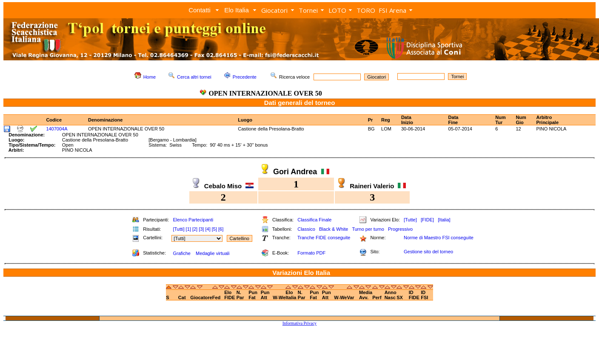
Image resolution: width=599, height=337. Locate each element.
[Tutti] (178, 229)
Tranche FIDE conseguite (323, 237)
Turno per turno (368, 229)
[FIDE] (427, 219)
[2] (194, 229)
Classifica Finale (314, 219)
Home (149, 76)
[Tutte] (410, 219)
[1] (188, 229)
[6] (220, 229)
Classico (306, 229)
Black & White (333, 229)
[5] (214, 229)
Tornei (308, 10)
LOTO (337, 10)
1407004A (56, 128)
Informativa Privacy (299, 323)
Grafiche (182, 253)
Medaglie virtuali (212, 253)
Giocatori (274, 10)
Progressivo (400, 229)
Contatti (199, 10)
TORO (366, 10)
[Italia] (444, 219)
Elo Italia (236, 10)
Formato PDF (311, 252)
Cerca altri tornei (194, 76)
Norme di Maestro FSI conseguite (438, 237)
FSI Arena (392, 10)
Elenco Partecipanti (193, 219)
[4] (207, 229)
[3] (201, 229)
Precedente (245, 76)
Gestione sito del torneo (428, 251)
